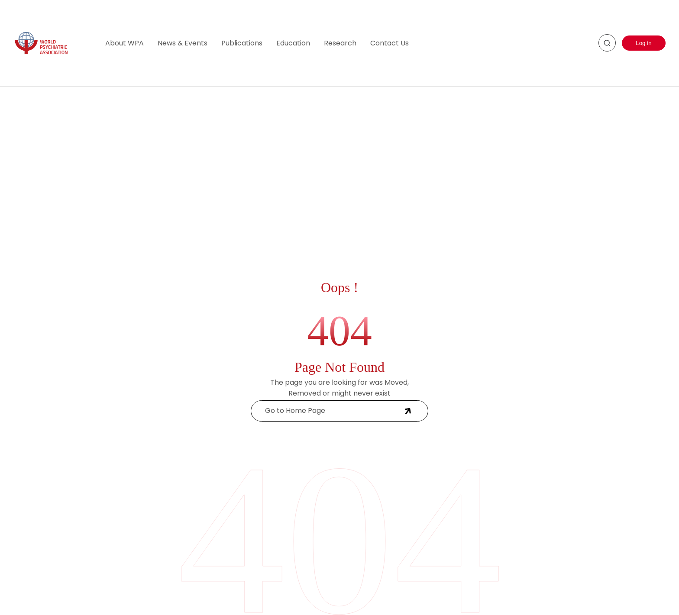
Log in (643, 43)
